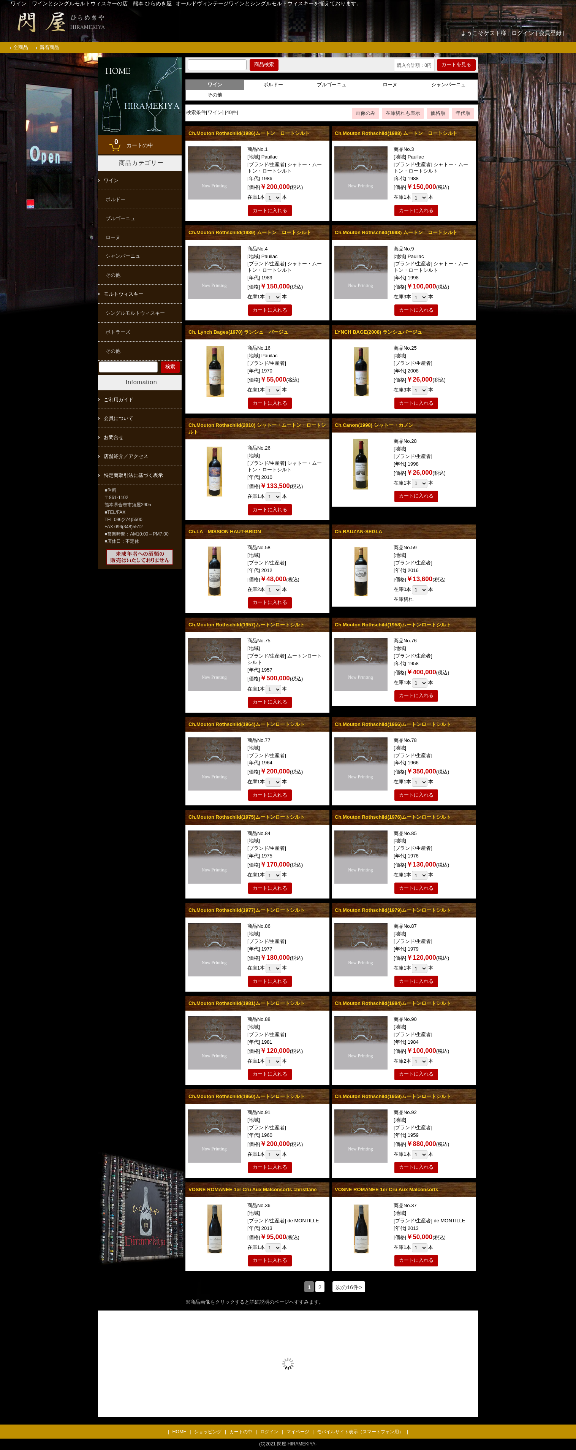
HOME (179, 1431)
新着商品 (49, 47)
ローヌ (390, 84)
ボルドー (273, 84)
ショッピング (208, 1431)
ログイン (522, 33)
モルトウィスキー (123, 294)
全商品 (20, 47)
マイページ (297, 1431)
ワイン (111, 180)
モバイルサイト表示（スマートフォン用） (360, 1431)
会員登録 (550, 33)
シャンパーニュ (448, 84)
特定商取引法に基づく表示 (133, 475)
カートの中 (132, 142)
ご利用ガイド (118, 400)
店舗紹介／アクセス (126, 456)
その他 (214, 95)
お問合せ (113, 437)
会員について (118, 418)
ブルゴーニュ (332, 84)
